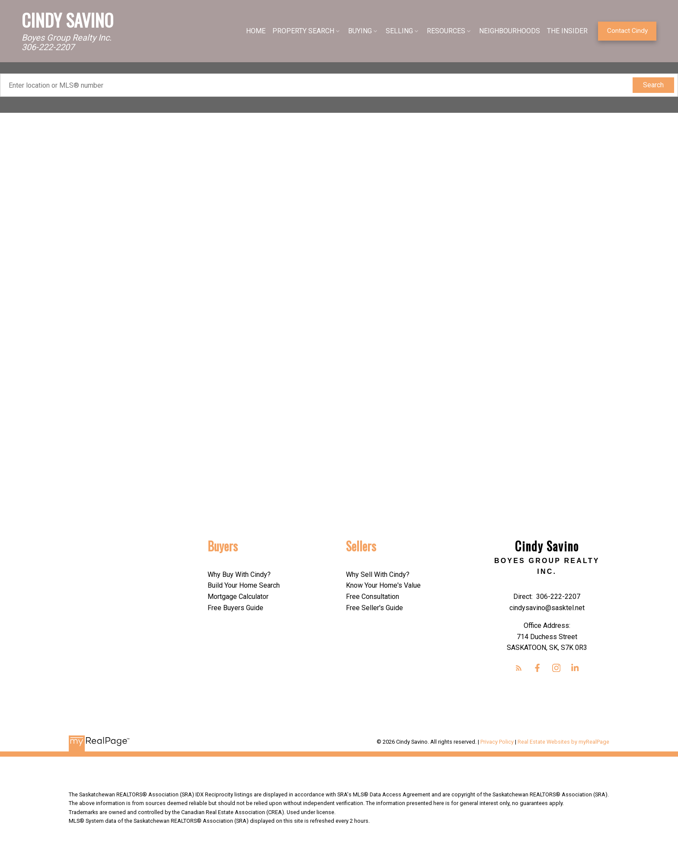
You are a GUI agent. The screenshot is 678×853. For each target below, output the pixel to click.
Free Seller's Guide (374, 608)
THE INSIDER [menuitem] (567, 31)
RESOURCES (446, 31)
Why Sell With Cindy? (377, 574)
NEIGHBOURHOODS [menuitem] (509, 31)
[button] (627, 31)
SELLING (399, 31)
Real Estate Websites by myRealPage (563, 741)
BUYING (360, 31)
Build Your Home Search (244, 585)
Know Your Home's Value (383, 585)
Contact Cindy (627, 31)
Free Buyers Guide (235, 608)
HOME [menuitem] (255, 31)
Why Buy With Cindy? (239, 574)
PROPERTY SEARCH (303, 31)
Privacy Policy (497, 741)
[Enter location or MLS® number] (318, 85)
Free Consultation (372, 596)
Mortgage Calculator (238, 596)
